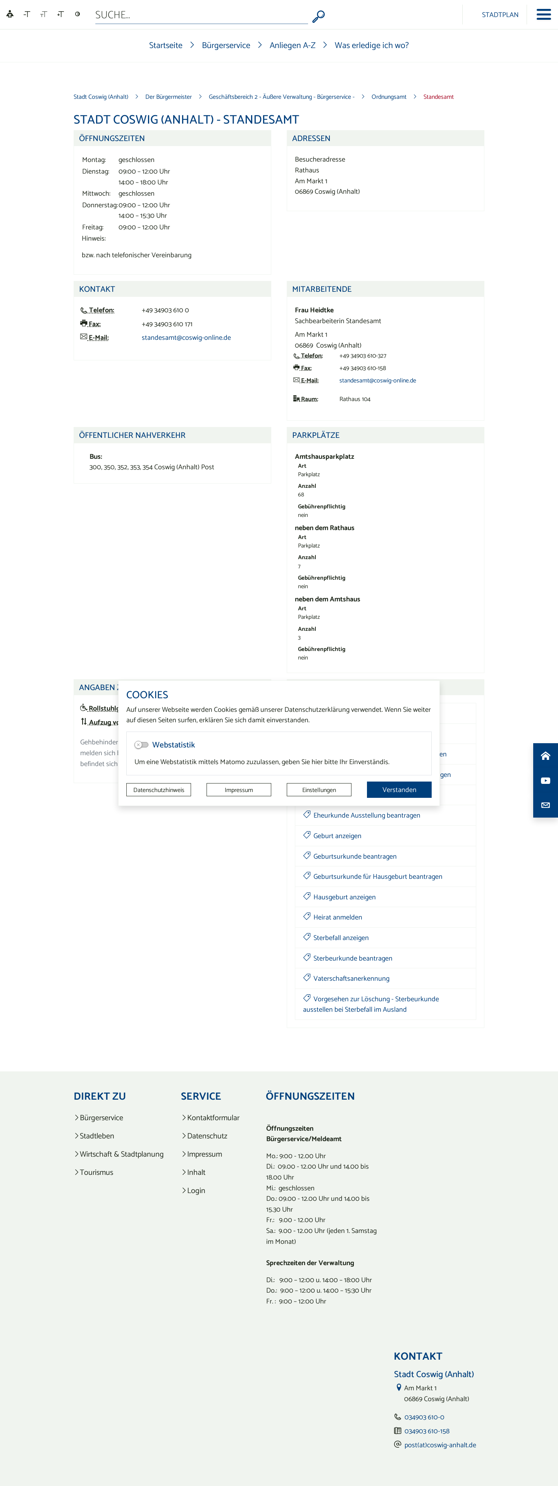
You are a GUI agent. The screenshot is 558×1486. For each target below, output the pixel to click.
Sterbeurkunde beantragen (348, 958)
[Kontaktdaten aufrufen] (545, 805)
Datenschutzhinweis (158, 789)
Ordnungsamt (389, 96)
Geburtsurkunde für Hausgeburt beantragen (373, 876)
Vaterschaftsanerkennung (346, 978)
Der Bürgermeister (168, 96)
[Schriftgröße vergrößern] (60, 14)
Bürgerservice (226, 45)
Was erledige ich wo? (372, 45)
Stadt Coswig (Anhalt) (101, 96)
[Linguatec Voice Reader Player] (10, 14)
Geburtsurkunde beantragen (350, 856)
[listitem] (119, 1118)
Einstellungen (319, 789)
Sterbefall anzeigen (336, 937)
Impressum (239, 789)
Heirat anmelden (332, 917)
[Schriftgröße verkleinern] (27, 14)
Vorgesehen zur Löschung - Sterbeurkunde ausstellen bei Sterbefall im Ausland (371, 1004)
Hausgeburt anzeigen (339, 897)
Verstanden (399, 789)
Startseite (166, 45)
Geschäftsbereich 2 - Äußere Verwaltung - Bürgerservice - (282, 96)
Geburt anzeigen (332, 835)
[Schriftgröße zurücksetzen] (43, 14)
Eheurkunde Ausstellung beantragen (361, 815)
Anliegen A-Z (292, 45)
